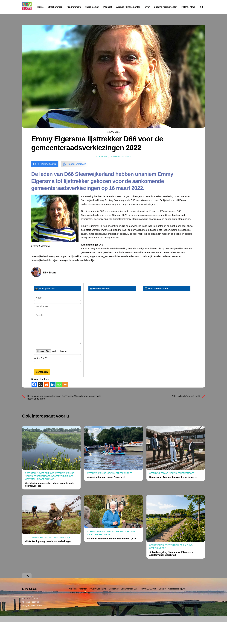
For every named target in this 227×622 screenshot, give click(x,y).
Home (38, 7)
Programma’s (80, 7)
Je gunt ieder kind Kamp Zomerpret (106, 483)
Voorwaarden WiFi (129, 595)
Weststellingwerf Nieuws (39, 485)
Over (155, 7)
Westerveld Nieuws (62, 482)
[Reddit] (46, 390)
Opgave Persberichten (177, 7)
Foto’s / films (45, 13)
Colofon (73, 595)
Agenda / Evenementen (136, 7)
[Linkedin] (52, 390)
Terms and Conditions (79, 599)
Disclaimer (114, 595)
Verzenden (42, 378)
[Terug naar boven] (27, 582)
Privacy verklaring (97, 595)
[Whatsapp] (59, 390)
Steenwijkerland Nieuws (121, 163)
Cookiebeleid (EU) (177, 595)
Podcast (115, 7)
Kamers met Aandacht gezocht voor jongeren (173, 483)
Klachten (83, 595)
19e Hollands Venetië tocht (186, 402)
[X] (40, 390)
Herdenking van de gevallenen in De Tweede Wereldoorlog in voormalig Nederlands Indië (64, 403)
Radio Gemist (100, 7)
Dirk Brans (101, 163)
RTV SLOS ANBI (148, 595)
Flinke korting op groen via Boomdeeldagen (48, 547)
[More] (65, 390)
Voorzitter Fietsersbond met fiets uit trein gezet (112, 544)
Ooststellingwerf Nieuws (39, 479)
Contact (162, 595)
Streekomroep (55, 7)
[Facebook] (34, 390)
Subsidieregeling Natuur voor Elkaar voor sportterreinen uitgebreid (171, 559)
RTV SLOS (28, 605)
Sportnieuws (156, 551)
